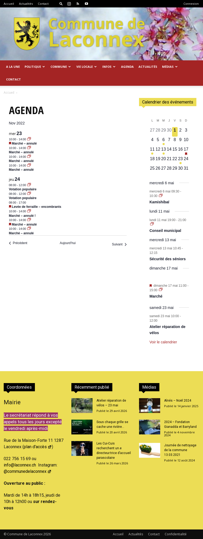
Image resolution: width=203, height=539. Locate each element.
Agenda (127, 67)
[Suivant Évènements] (119, 244)
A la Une (13, 67)
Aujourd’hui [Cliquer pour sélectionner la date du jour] (68, 243)
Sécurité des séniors (168, 259)
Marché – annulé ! (22, 216)
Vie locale (86, 67)
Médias (170, 67)
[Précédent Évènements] (18, 243)
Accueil (9, 4)
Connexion (191, 4)
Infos (109, 67)
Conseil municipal (165, 230)
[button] (61, 4)
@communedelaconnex (28, 471)
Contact (43, 4)
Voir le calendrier (163, 342)
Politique (35, 67)
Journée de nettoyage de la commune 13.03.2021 (180, 450)
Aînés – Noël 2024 (177, 400)
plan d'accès (38, 446)
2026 (47, 534)
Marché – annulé (24, 143)
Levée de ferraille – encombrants (36, 207)
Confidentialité (176, 534)
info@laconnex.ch (20, 465)
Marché (156, 296)
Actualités (26, 4)
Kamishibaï (159, 202)
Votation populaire (22, 189)
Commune (60, 67)
